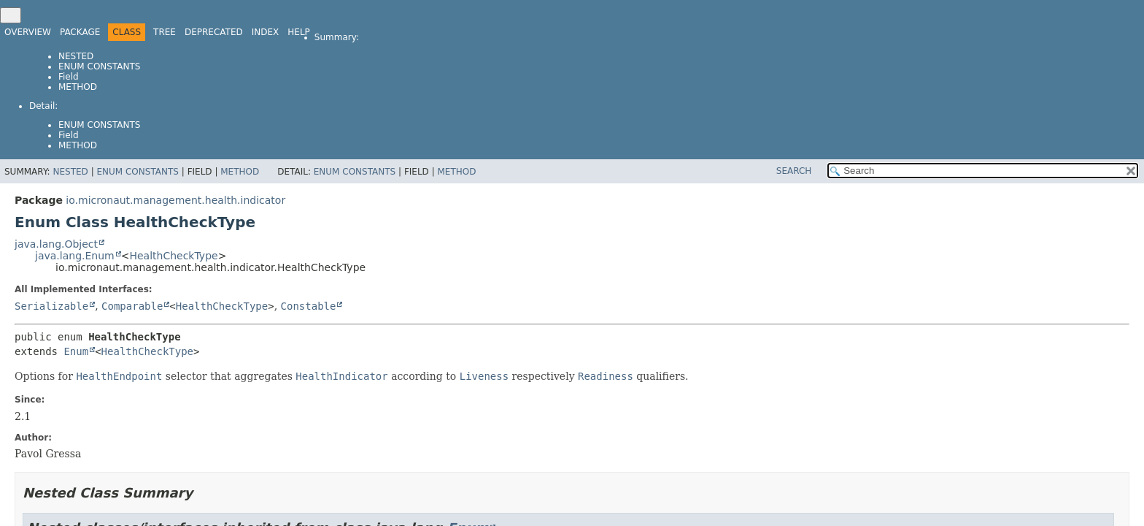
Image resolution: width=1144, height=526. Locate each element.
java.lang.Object (56, 244)
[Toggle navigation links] (10, 15)
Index (265, 32)
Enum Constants (99, 66)
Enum (75, 351)
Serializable (51, 306)
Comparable (132, 306)
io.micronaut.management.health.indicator (175, 200)
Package (80, 32)
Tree (164, 32)
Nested (75, 56)
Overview (27, 32)
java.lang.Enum (75, 256)
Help (298, 32)
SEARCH (794, 171)
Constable (308, 306)
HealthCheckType (173, 256)
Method (77, 87)
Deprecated (214, 32)
